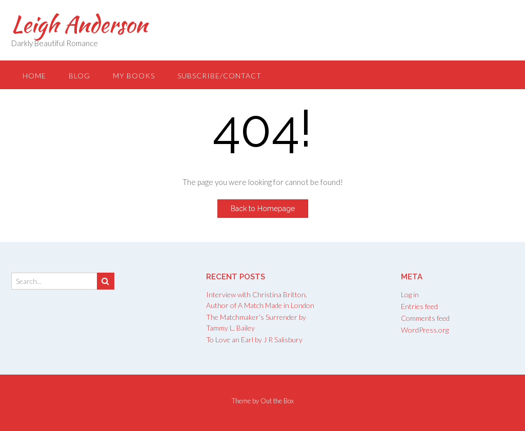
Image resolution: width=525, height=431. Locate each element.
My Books (134, 75)
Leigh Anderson (79, 24)
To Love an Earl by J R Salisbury (254, 339)
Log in (410, 294)
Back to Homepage (263, 208)
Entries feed (419, 306)
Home (34, 75)
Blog (79, 75)
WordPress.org (425, 329)
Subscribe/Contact (219, 75)
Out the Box (277, 401)
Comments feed (425, 318)
